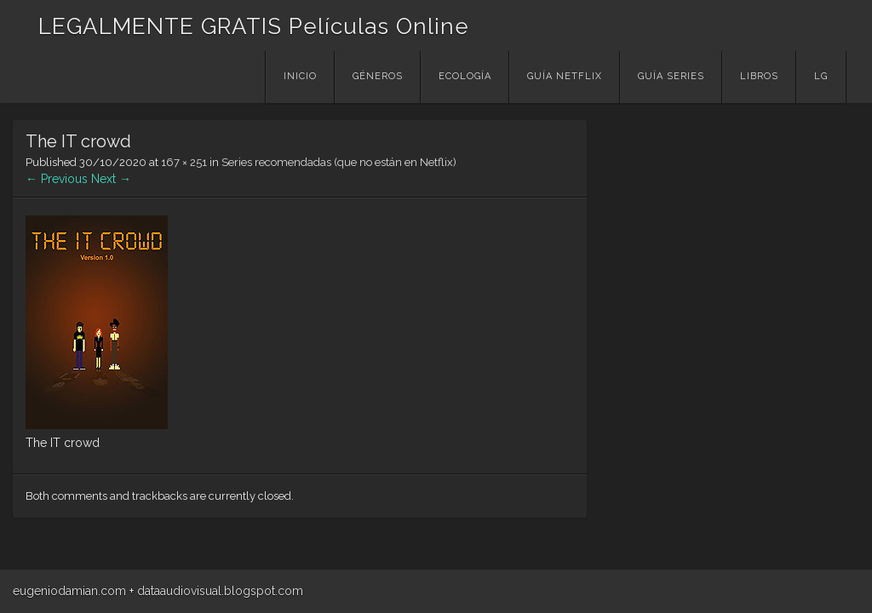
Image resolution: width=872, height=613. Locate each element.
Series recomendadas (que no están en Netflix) (338, 162)
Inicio (300, 76)
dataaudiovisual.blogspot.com (220, 591)
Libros (759, 76)
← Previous (57, 179)
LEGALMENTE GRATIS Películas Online (253, 26)
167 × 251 (184, 162)
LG (821, 76)
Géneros (378, 76)
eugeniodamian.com (69, 591)
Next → (111, 179)
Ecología (465, 76)
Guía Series (671, 76)
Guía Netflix (564, 76)
